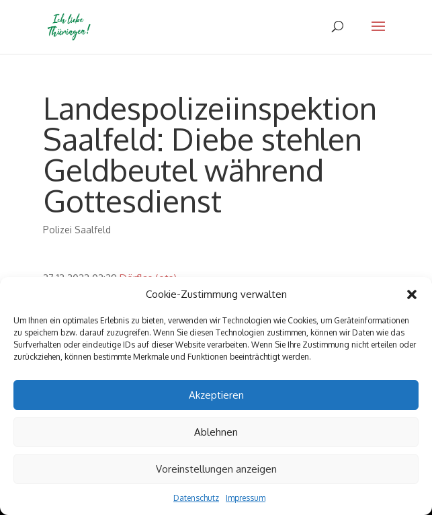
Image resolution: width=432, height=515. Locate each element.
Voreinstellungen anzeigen (216, 469)
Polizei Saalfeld (77, 229)
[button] (412, 294)
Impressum (245, 498)
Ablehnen (216, 432)
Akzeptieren (216, 395)
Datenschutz (196, 498)
